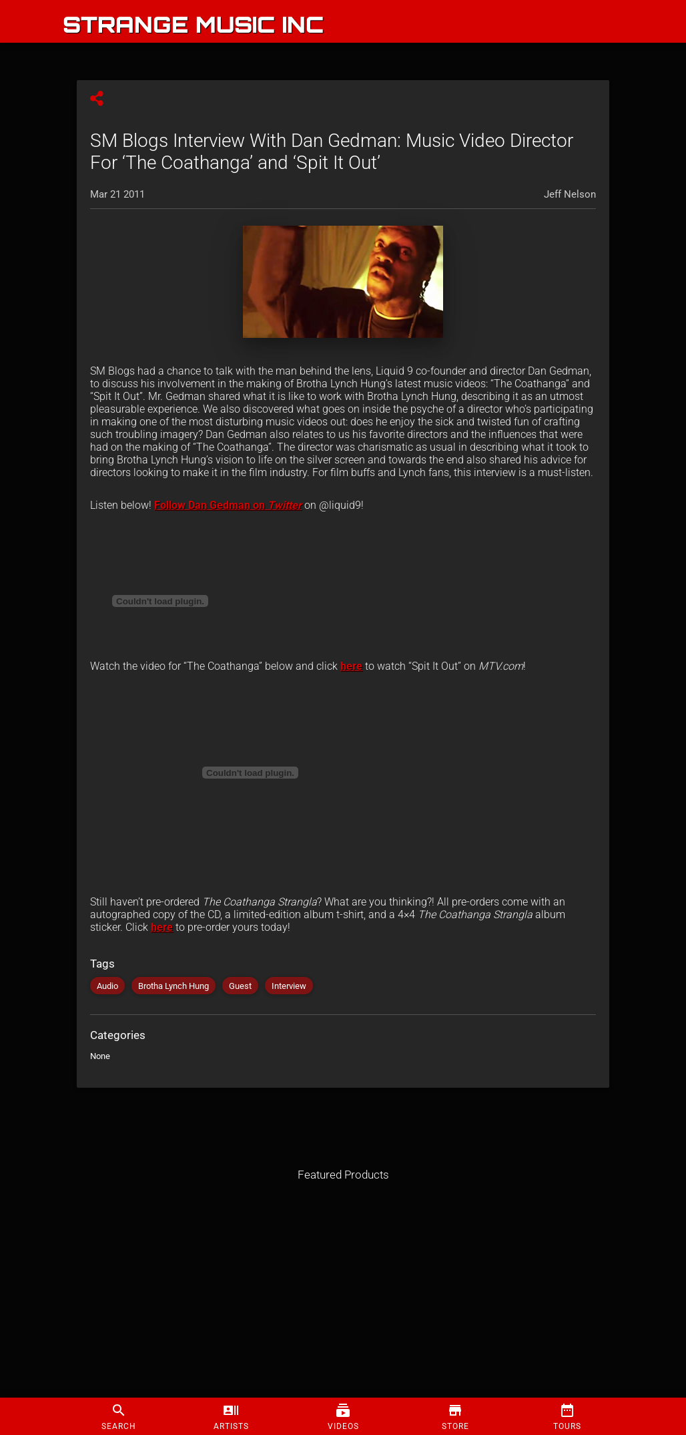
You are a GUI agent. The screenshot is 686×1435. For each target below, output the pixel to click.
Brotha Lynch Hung (173, 985)
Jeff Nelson (570, 194)
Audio (107, 985)
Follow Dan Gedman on (211, 505)
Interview (289, 985)
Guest (240, 985)
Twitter (285, 505)
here (351, 666)
